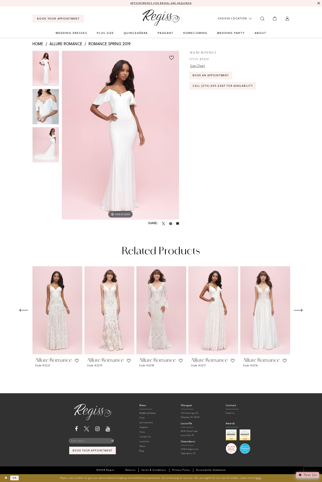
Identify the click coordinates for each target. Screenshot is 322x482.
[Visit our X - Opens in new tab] (86, 429)
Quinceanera (146, 423)
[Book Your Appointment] (58, 19)
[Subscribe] (113, 441)
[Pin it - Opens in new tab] (170, 223)
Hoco (142, 432)
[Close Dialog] (6, 478)
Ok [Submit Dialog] (15, 478)
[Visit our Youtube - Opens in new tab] (108, 429)
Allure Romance (65, 44)
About (142, 446)
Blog (141, 451)
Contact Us (145, 437)
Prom (142, 418)
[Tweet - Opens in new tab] (163, 223)
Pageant (143, 428)
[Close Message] (318, 3)
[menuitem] (58, 19)
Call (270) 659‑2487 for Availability (224, 88)
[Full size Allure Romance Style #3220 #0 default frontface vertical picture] (120, 135)
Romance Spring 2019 (110, 44)
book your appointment (92, 451)
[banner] (161, 18)
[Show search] (262, 19)
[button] (275, 19)
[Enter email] (93, 441)
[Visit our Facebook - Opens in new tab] (76, 429)
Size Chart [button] (198, 66)
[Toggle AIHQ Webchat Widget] (307, 475)
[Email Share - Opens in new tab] (177, 223)
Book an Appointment (212, 77)
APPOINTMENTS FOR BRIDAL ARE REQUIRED (161, 3)
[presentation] (57, 310)
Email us (230, 413)
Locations (144, 442)
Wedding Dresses (147, 413)
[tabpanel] (45, 70)
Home (37, 44)
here (258, 477)
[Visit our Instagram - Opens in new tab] (97, 429)
